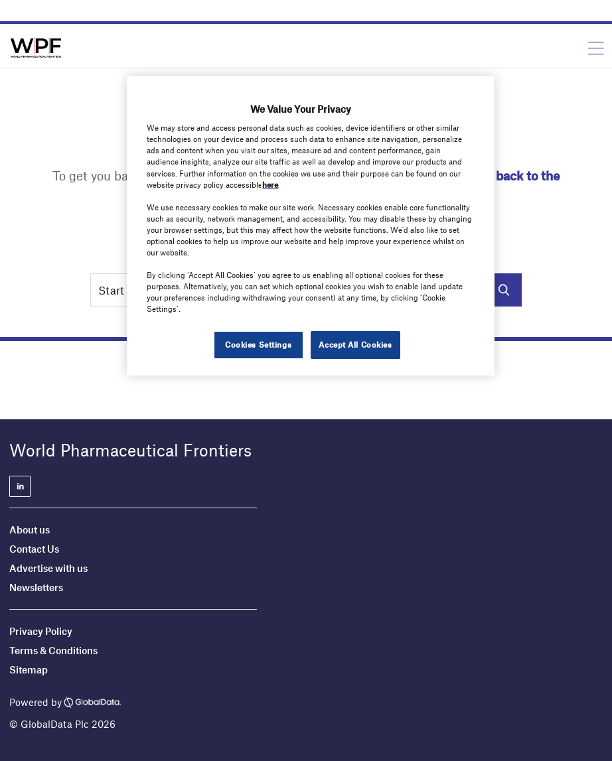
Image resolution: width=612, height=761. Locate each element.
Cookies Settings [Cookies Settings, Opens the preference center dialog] (258, 344)
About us (29, 529)
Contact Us (34, 549)
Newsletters (36, 587)
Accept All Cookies (355, 344)
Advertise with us (48, 568)
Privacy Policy (40, 631)
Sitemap (28, 669)
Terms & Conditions (53, 650)
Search (503, 290)
